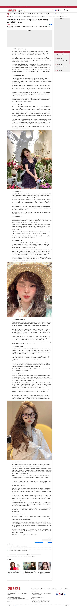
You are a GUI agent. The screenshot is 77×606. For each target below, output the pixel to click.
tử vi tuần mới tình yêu (22, 556)
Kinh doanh (25, 13)
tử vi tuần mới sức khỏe (12, 556)
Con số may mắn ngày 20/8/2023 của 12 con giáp (16, 548)
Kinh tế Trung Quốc (63, 16)
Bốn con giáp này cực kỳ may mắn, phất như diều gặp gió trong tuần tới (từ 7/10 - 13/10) (44, 572)
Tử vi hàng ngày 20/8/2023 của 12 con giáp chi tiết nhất (17, 550)
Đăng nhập (67, 10)
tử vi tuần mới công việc (36, 554)
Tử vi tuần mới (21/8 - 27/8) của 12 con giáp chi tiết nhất (17, 546)
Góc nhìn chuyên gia (45, 16)
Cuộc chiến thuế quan (13, 16)
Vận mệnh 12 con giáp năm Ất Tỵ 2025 (62, 67)
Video (66, 13)
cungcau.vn (16, 605)
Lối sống (8, 24)
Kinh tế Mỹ (20, 16)
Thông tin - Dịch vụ (26, 573)
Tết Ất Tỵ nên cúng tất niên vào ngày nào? (61, 61)
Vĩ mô (11, 13)
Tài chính (20, 13)
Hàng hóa (48, 13)
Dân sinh (52, 13)
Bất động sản (30, 13)
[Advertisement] (29, 38)
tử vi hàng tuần (31, 556)
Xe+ (35, 13)
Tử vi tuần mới (15, 51)
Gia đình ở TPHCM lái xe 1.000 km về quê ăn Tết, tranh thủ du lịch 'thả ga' (62, 55)
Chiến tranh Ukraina (27, 16)
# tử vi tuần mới (12, 554)
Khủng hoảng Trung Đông (36, 16)
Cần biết (62, 13)
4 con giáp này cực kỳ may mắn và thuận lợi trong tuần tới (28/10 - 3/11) (14, 572)
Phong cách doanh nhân (54, 16)
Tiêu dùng (15, 13)
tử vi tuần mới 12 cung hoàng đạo (23, 554)
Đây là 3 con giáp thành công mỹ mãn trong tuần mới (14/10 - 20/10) (29, 572)
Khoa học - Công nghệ (41, 13)
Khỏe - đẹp (57, 13)
